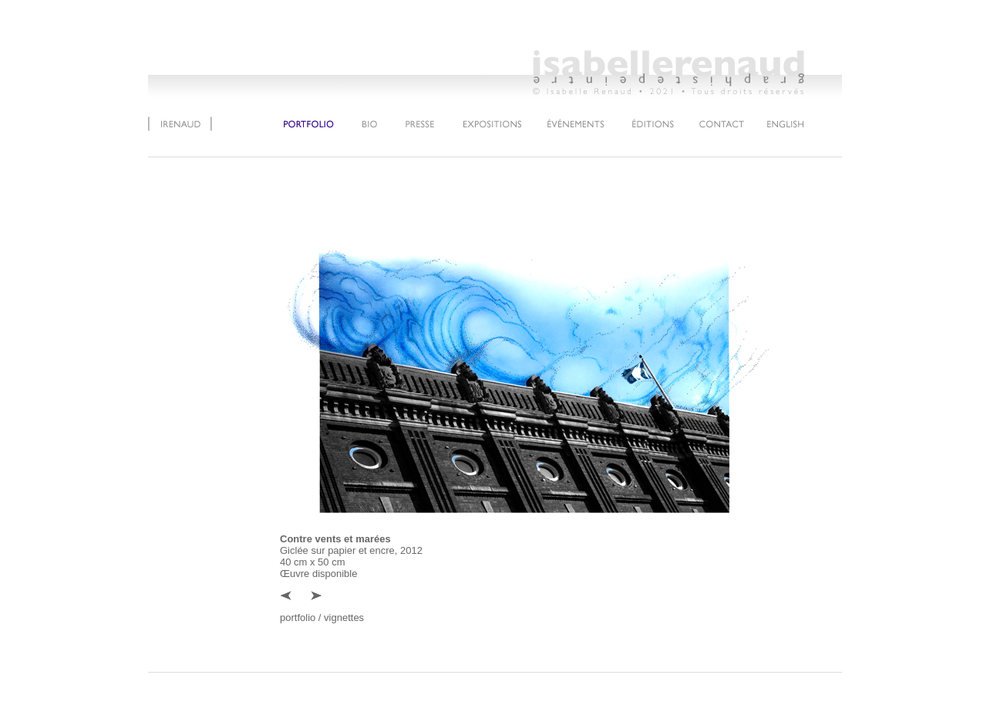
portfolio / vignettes (322, 617)
